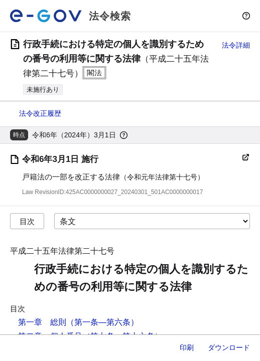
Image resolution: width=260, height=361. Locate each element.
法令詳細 (236, 45)
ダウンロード (229, 347)
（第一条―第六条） (102, 322)
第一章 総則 (42, 322)
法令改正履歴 (40, 113)
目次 (27, 221)
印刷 (187, 347)
